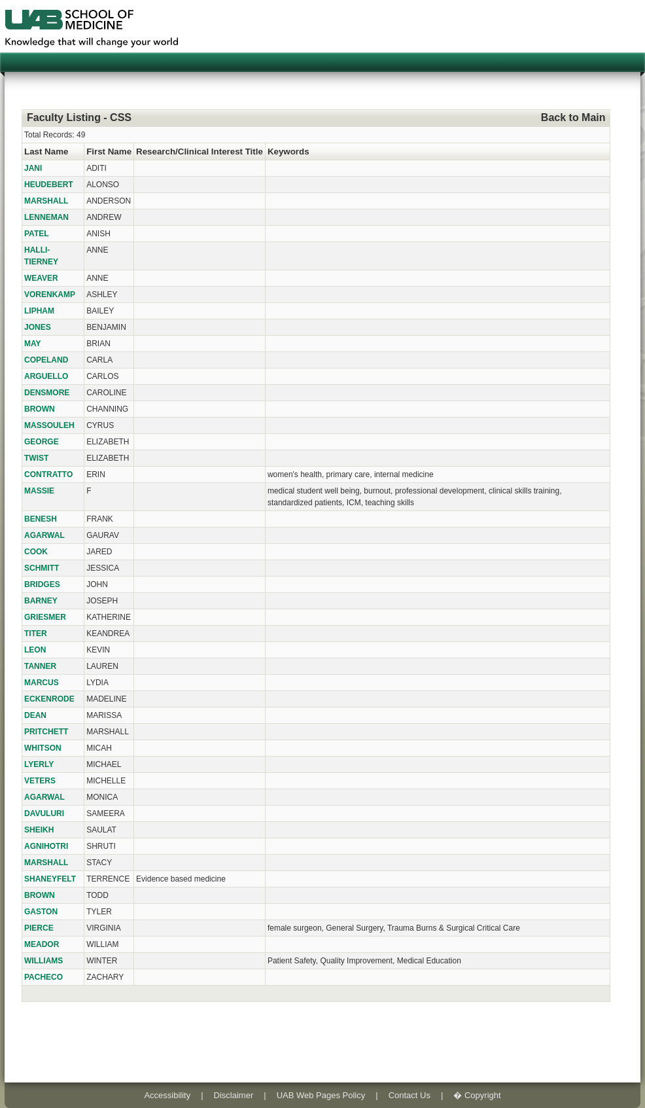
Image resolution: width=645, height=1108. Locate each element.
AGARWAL (44, 535)
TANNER (40, 666)
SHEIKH (39, 829)
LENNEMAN (46, 217)
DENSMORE (46, 392)
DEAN (35, 715)
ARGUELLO (46, 376)
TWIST (36, 458)
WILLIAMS (43, 960)
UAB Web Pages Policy (321, 1095)
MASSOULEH (49, 425)
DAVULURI (44, 813)
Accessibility (167, 1095)
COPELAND (46, 360)
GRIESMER (45, 617)
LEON (35, 649)
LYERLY (39, 764)
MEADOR (41, 944)
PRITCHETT (46, 731)
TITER (35, 633)
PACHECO (43, 977)
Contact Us (409, 1095)
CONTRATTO (48, 474)
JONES (37, 327)
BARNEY (41, 600)
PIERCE (39, 928)
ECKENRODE (49, 699)
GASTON (41, 911)
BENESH (40, 519)
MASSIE (39, 490)
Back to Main (573, 117)
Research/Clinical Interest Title (199, 151)
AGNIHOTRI (46, 846)
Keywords (288, 151)
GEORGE (41, 441)
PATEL (36, 233)
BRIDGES (42, 584)
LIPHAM (39, 310)
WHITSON (42, 748)
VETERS (40, 780)
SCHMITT (41, 568)
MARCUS (41, 682)
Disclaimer (234, 1095)
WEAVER (41, 278)
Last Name (46, 151)
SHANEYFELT (50, 879)
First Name (108, 151)
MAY (32, 343)
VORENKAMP (49, 294)
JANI (33, 168)
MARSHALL (46, 201)
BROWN (39, 409)
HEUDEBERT (48, 184)
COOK (36, 551)
